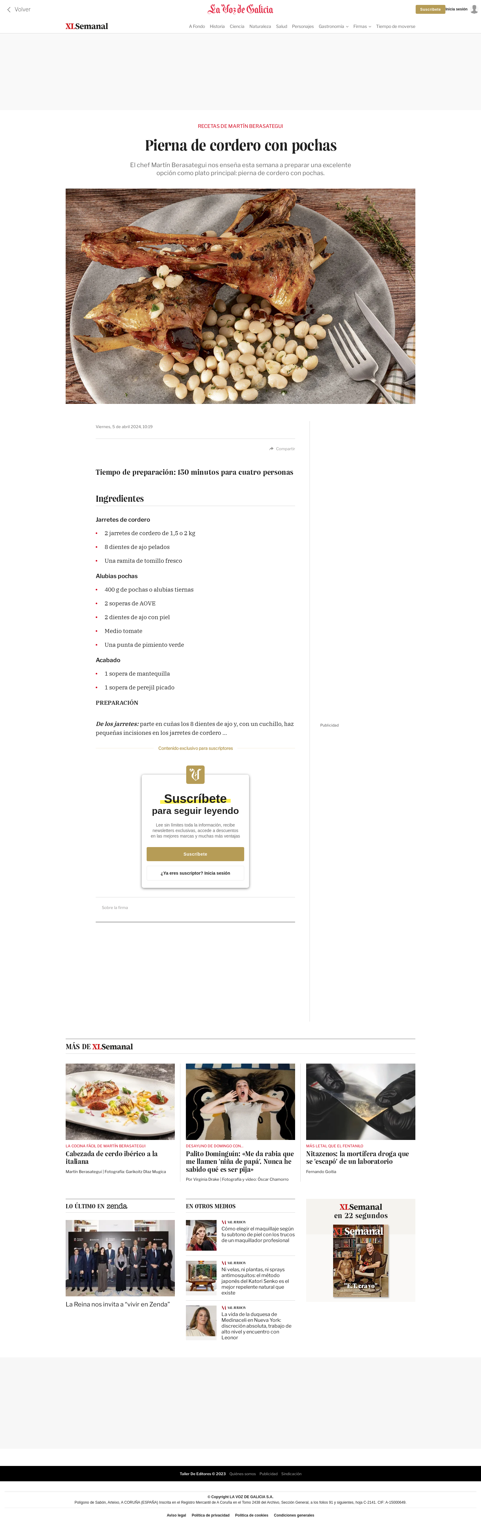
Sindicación (291, 1473)
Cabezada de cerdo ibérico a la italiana (112, 1157)
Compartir (282, 448)
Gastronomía (331, 26)
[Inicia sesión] (462, 9)
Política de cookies (251, 1515)
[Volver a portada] (240, 9)
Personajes (303, 26)
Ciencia (237, 26)
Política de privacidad (210, 1515)
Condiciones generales (294, 1515)
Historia (217, 26)
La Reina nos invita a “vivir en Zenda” (118, 1303)
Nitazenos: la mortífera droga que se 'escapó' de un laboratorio (357, 1157)
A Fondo (197, 26)
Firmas (360, 26)
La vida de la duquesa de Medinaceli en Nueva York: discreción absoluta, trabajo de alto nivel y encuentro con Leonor (256, 1325)
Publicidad (269, 1473)
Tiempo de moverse (395, 26)
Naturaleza (260, 26)
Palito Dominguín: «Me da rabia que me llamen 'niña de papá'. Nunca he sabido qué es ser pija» (240, 1161)
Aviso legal (176, 1515)
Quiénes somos (242, 1473)
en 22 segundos (361, 1215)
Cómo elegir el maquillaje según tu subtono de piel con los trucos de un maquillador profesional (258, 1234)
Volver (23, 9)
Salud (281, 26)
